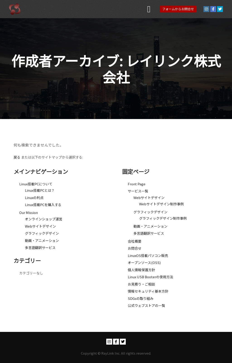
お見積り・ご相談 (141, 284)
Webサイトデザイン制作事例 (161, 203)
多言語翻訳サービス (40, 247)
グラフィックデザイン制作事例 (163, 218)
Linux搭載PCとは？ (40, 190)
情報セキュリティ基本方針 (148, 291)
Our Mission (28, 212)
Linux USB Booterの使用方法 (150, 276)
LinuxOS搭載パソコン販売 (148, 255)
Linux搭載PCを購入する (43, 204)
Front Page (136, 184)
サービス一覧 (138, 191)
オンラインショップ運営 (43, 218)
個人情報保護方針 (141, 269)
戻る (17, 157)
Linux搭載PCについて (35, 184)
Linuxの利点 (34, 197)
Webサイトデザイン (40, 226)
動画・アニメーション (42, 240)
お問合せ (134, 248)
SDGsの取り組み (140, 298)
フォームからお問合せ (178, 9)
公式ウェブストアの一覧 (146, 305)
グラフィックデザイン (42, 233)
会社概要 (134, 241)
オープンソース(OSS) (144, 262)
